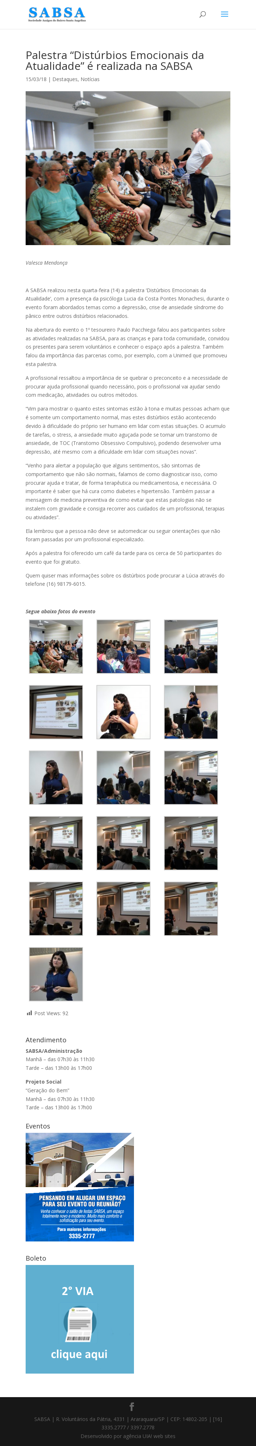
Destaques (65, 79)
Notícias (90, 79)
